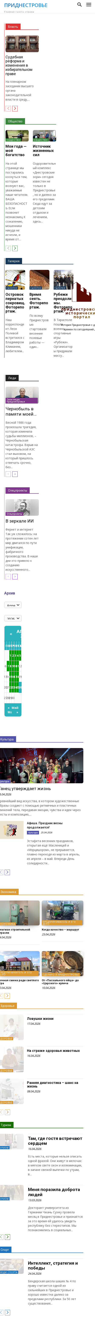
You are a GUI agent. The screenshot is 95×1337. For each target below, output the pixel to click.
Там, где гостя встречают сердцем (55, 1141)
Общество (15, 121)
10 (15, 666)
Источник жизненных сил (43, 150)
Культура (33, 832)
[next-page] (15, 108)
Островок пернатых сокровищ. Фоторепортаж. (15, 302)
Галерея (14, 261)
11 (18, 666)
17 (15, 677)
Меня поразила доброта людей (54, 1192)
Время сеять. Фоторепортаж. (38, 300)
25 (18, 687)
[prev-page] (8, 108)
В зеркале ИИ (20, 521)
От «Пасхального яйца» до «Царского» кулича (60, 982)
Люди (12, 378)
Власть (13, 26)
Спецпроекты (17, 490)
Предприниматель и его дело (59, 922)
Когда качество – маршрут (60, 929)
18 (18, 677)
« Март (10, 710)
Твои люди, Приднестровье (16, 400)
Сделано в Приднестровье (61, 974)
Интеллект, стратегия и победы (53, 1266)
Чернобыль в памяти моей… (21, 411)
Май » (15, 710)
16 (13, 677)
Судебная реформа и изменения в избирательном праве (19, 65)
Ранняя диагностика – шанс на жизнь (52, 1085)
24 (15, 687)
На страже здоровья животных (53, 1051)
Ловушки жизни (40, 1019)
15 (10, 677)
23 (13, 687)
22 (10, 687)
